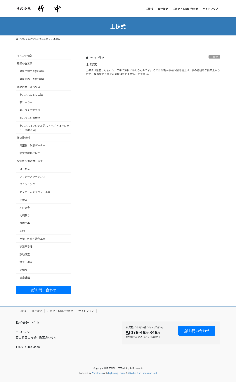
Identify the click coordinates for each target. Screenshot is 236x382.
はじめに (25, 169)
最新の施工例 (24, 63)
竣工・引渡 (26, 262)
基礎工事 (25, 223)
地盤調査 (25, 207)
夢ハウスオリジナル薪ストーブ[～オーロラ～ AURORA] (44, 128)
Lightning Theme (117, 372)
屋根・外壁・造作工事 (32, 238)
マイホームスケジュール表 (35, 192)
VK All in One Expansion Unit (142, 372)
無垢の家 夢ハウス (28, 87)
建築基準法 (26, 246)
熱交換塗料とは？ (30, 153)
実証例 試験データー (32, 145)
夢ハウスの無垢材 (30, 118)
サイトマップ (86, 311)
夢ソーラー (26, 102)
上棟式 (214, 57)
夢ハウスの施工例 (30, 110)
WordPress (97, 372)
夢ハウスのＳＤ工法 (31, 94)
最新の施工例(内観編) (32, 71)
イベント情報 (24, 55)
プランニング (27, 184)
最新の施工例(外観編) (32, 79)
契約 (22, 231)
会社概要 (37, 311)
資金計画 (25, 277)
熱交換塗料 (23, 137)
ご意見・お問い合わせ (60, 311)
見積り (23, 270)
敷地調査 (25, 254)
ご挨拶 (22, 311)
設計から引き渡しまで (30, 161)
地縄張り (25, 215)
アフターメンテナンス (32, 176)
